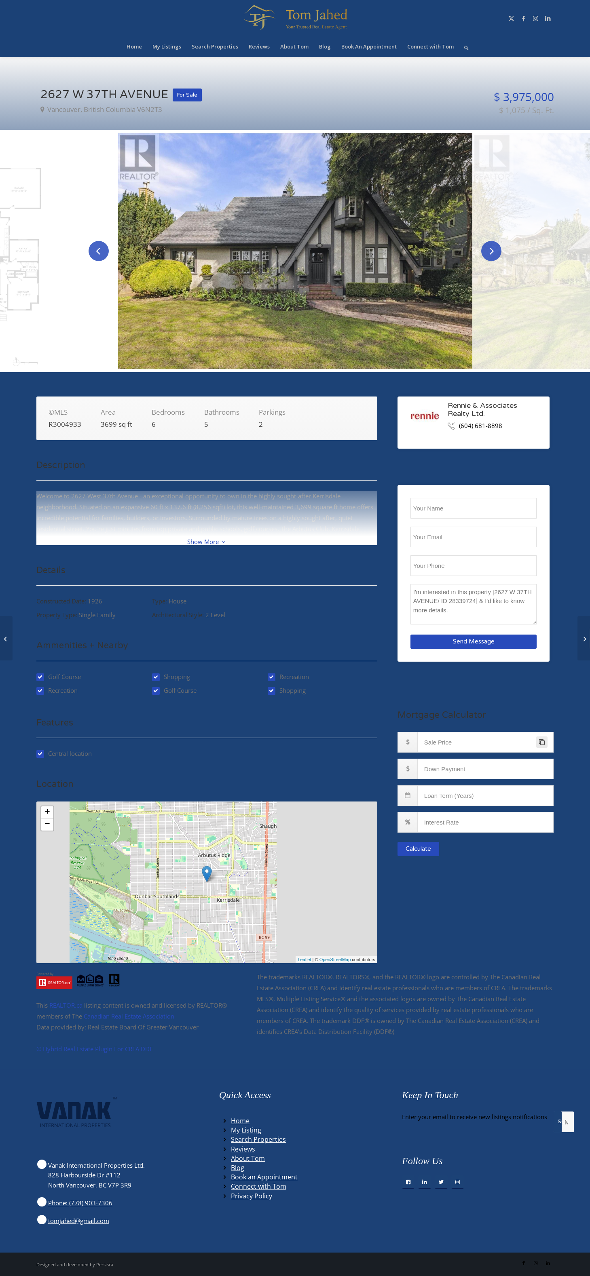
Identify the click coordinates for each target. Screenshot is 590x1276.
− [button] (47, 824)
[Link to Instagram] (536, 18)
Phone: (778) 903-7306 (80, 1203)
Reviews (243, 1149)
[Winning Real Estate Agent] (294, 18)
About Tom (248, 1158)
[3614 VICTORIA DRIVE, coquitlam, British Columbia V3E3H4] (6, 638)
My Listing (246, 1130)
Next (491, 251)
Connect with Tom (258, 1186)
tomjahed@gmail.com (78, 1221)
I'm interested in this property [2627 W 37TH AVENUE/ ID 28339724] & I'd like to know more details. (473, 604)
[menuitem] (134, 46)
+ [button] (47, 812)
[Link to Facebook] (524, 18)
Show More (206, 542)
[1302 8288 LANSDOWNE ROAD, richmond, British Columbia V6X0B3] (583, 638)
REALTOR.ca (65, 1005)
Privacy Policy (251, 1196)
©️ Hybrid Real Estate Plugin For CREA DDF (94, 1049)
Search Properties (258, 1139)
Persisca (104, 1264)
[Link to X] (511, 18)
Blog (237, 1167)
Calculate (418, 848)
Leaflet (304, 959)
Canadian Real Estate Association (129, 1016)
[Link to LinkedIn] (548, 18)
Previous (99, 251)
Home (240, 1120)
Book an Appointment (264, 1177)
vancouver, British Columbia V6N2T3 (104, 109)
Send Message (474, 641)
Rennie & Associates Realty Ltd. (482, 409)
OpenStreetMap (335, 959)
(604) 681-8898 (480, 426)
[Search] (463, 46)
